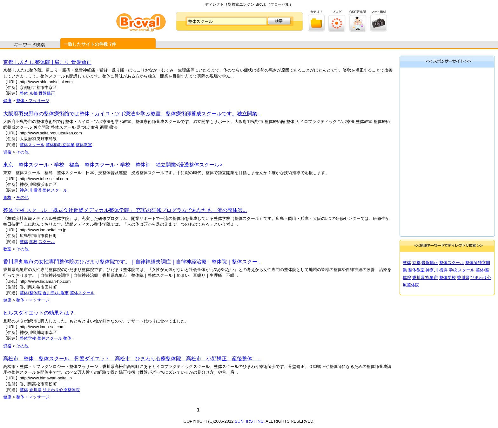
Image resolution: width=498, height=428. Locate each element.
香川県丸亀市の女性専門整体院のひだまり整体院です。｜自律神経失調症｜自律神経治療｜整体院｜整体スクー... (132, 261)
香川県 (35, 389)
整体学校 (28, 338)
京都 (33, 93)
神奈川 (26, 190)
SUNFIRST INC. (250, 421)
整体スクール (32, 144)
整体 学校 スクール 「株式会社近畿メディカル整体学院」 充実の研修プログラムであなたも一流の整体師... (125, 210)
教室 (7, 249)
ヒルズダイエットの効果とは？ (38, 313)
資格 (7, 152)
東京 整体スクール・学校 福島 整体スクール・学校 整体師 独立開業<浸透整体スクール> (113, 164)
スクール (46, 241)
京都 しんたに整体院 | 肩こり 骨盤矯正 (47, 62)
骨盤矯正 (46, 93)
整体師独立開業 (60, 144)
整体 (24, 93)
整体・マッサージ (32, 100)
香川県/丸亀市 (56, 292)
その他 (22, 152)
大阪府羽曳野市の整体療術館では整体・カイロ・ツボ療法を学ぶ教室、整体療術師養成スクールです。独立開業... (132, 113)
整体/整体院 (31, 292)
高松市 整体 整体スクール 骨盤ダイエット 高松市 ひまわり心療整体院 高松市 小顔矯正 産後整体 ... (132, 358)
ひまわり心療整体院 (61, 389)
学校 (33, 241)
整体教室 (84, 144)
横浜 (37, 190)
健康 (7, 100)
